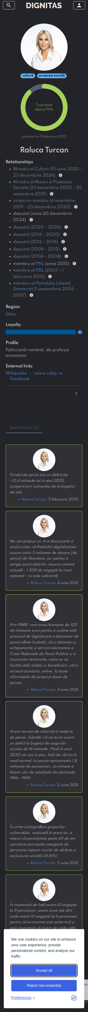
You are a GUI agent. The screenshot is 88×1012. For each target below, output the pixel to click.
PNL (40, 264)
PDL (40, 270)
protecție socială (52, 75)
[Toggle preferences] (23, 998)
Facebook (20, 379)
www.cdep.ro (48, 373)
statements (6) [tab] (24, 428)
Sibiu (11, 314)
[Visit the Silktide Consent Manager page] (74, 998)
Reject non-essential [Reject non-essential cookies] (44, 986)
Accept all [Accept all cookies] (44, 970)
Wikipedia (16, 373)
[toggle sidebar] (9, 5)
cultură (27, 75)
